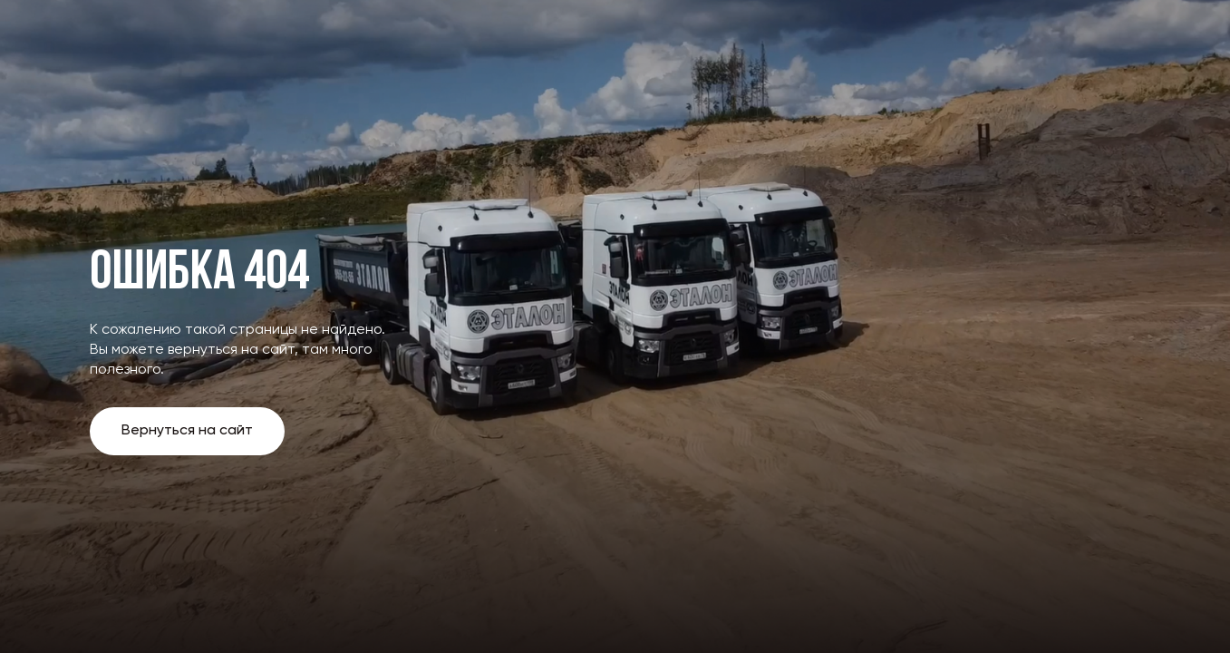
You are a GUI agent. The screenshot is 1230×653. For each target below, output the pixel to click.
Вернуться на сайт (187, 431)
